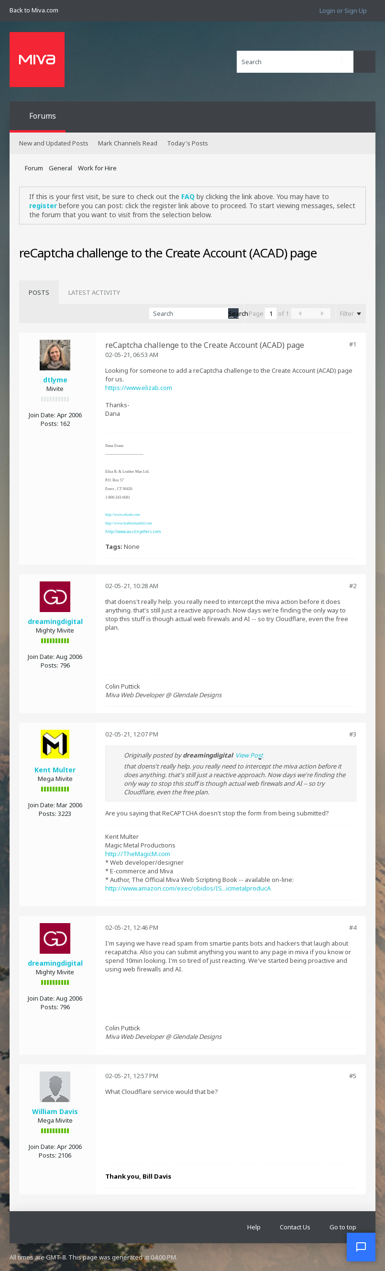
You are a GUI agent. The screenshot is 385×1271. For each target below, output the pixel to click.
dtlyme (55, 379)
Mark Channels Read (127, 143)
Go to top (343, 1227)
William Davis (55, 1111)
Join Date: (42, 415)
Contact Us (295, 1227)
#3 (352, 734)
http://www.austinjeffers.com (133, 531)
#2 (352, 585)
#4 (352, 927)
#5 (352, 1075)
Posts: (49, 423)
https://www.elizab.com (138, 387)
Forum (34, 168)
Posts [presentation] (39, 292)
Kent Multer (55, 769)
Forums (42, 116)
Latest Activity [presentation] (94, 292)
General (60, 168)
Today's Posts (187, 143)
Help (254, 1227)
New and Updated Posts (53, 143)
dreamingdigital (55, 621)
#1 (352, 344)
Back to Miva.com (34, 10)
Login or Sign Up (343, 10)
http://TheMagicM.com (137, 853)
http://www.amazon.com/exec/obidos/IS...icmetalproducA (188, 888)
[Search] (295, 62)
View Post (249, 755)
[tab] (39, 292)
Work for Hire (97, 168)
